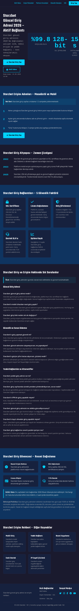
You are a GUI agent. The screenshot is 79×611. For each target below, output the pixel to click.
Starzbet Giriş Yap (13, 62)
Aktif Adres (17, 3)
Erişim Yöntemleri (28, 3)
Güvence (42, 598)
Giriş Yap (74, 3)
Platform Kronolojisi (42, 3)
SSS (65, 3)
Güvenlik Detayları (56, 3)
